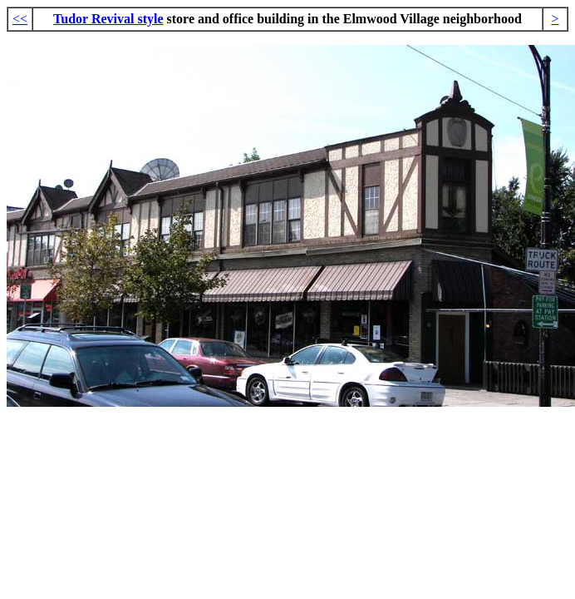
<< (19, 19)
